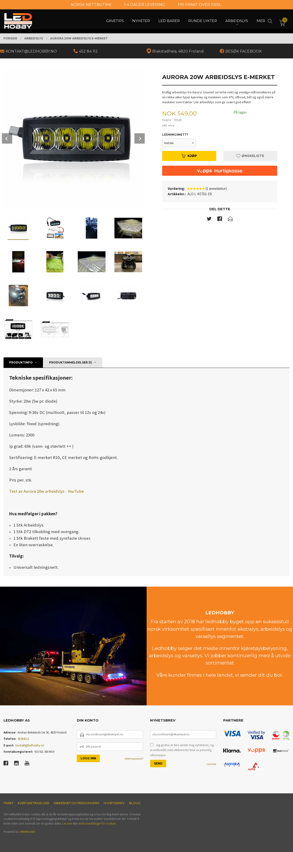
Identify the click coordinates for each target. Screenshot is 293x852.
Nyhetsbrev (114, 803)
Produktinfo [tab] (21, 362)
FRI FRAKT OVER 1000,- (200, 4)
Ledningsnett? (175, 134)
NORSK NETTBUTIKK (91, 4)
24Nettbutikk (27, 832)
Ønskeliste (250, 156)
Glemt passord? (134, 758)
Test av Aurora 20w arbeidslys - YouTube (46, 491)
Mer (261, 21)
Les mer (211, 764)
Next (139, 138)
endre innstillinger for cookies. (97, 823)
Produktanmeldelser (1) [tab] (70, 362)
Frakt (8, 803)
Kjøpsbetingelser (33, 803)
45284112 (23, 739)
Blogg (135, 803)
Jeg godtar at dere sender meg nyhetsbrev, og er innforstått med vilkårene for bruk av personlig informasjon (182, 750)
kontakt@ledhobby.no (30, 745)
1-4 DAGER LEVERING (144, 4)
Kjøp (189, 156)
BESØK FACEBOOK (243, 51)
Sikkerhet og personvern (76, 803)
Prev (7, 138)
